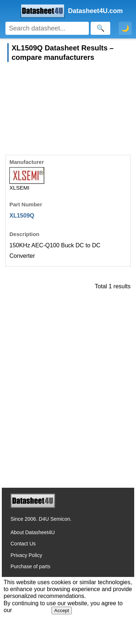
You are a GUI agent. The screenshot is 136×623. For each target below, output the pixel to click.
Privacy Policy (26, 555)
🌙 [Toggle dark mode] (125, 28)
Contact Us (23, 543)
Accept (61, 610)
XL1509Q (21, 216)
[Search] (47, 28)
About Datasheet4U (33, 532)
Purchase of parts (30, 566)
